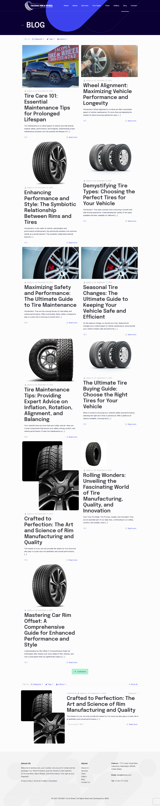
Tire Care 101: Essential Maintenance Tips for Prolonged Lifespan (47, 108)
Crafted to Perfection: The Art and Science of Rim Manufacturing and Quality (49, 530)
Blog (83, 779)
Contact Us (85, 782)
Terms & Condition (41, 781)
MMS (107, 798)
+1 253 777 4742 (121, 781)
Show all (132, 684)
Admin (29, 91)
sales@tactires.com (124, 775)
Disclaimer (53, 781)
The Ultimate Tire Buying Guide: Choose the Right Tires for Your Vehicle (105, 394)
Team (83, 774)
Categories (38, 39)
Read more (73, 137)
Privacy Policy (26, 781)
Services (84, 771)
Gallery (84, 776)
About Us (85, 768)
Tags (51, 39)
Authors (62, 39)
